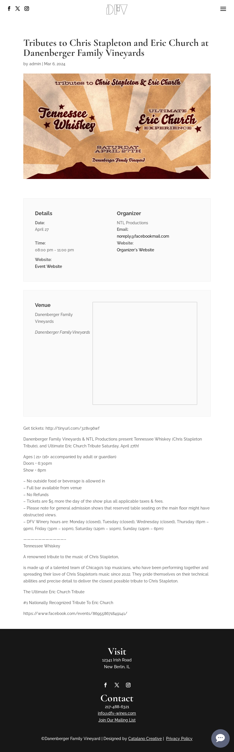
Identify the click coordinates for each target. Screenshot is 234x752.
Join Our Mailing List (117, 720)
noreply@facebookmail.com (143, 236)
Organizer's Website (135, 250)
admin (35, 64)
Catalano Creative (145, 738)
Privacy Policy (179, 738)
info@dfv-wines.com (117, 713)
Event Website (48, 266)
